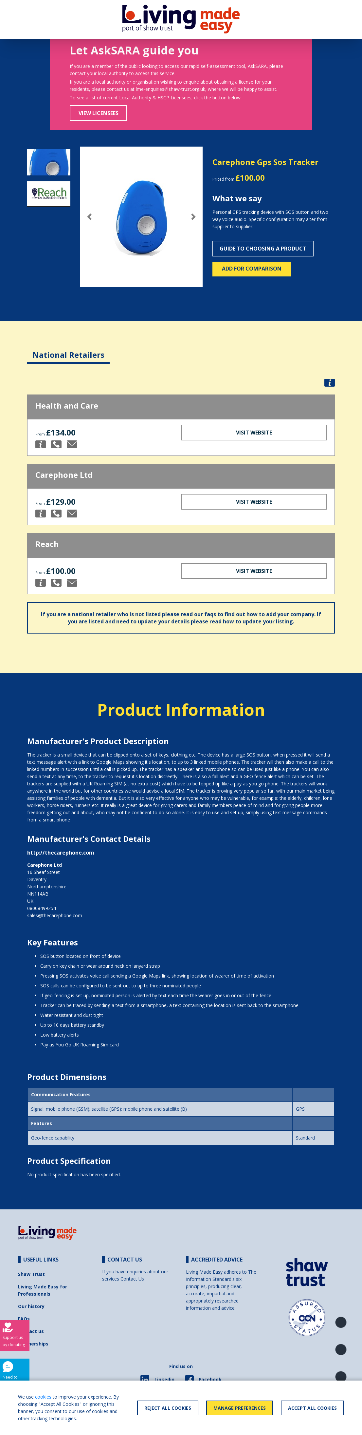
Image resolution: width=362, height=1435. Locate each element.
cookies (43, 1397)
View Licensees (98, 113)
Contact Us (132, 1279)
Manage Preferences (239, 1408)
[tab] (68, 350)
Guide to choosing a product (263, 248)
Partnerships (33, 1344)
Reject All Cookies (167, 1408)
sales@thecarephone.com (54, 915)
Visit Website (254, 432)
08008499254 (41, 908)
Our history (31, 1306)
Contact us (31, 1331)
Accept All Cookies (312, 1408)
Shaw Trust (31, 1274)
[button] (89, 217)
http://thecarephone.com (60, 852)
